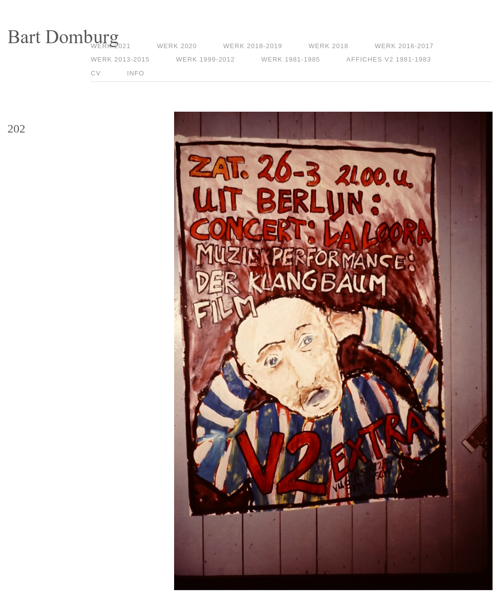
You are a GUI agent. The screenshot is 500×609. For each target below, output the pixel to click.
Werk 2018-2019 (252, 46)
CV (96, 73)
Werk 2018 (329, 46)
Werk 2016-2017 (404, 46)
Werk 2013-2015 (120, 59)
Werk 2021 (111, 46)
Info (135, 73)
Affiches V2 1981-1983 (388, 59)
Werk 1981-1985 (290, 59)
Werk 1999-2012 (205, 59)
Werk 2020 (177, 46)
